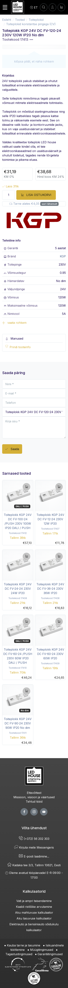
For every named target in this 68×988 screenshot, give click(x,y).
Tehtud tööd (34, 801)
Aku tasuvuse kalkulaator (34, 918)
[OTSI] (43, 7)
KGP (63, 256)
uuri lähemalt (49, 204)
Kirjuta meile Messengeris (34, 847)
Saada (12, 449)
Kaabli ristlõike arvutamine (34, 907)
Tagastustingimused (18, 954)
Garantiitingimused (50, 954)
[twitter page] (34, 812)
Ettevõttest (34, 793)
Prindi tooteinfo (20, 347)
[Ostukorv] (61, 7)
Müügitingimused (41, 950)
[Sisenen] (52, 7)
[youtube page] (44, 812)
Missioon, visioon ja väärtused (34, 797)
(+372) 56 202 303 (34, 839)
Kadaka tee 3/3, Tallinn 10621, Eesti (34, 865)
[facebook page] (24, 812)
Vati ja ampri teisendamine (34, 901)
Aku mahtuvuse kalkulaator (34, 912)
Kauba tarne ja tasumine (23, 945)
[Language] (34, 7)
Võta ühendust (34, 828)
